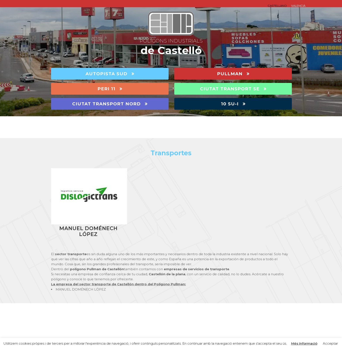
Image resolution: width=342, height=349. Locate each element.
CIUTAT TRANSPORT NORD (109, 103)
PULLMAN (233, 73)
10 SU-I (233, 103)
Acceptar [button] (330, 343)
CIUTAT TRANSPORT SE (233, 88)
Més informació (304, 343)
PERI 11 (109, 88)
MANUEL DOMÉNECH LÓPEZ (88, 231)
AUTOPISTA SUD (110, 73)
